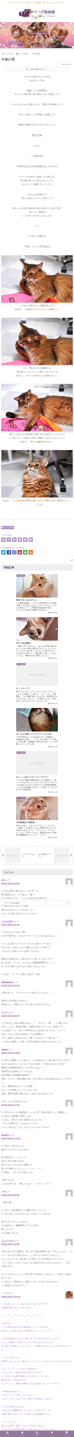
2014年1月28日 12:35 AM (10, 915)
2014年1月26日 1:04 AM (10, 787)
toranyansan (7, 844)
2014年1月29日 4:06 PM (10, 1057)
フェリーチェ (7, 1103)
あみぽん (5, 997)
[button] (67, 903)
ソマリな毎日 (8, 527)
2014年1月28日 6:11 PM (10, 967)
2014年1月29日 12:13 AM (10, 1001)
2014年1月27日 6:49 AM (10, 878)
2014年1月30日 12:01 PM (10, 1159)
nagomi (4, 911)
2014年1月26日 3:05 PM (10, 848)
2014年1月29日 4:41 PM (10, 1106)
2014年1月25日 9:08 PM (10, 746)
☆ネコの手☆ (7, 783)
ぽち (3, 742)
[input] (37, 903)
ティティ (5, 874)
